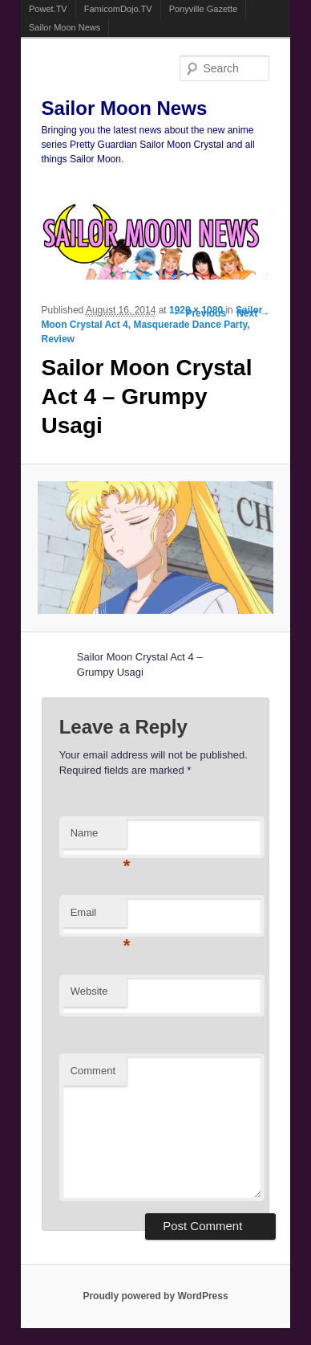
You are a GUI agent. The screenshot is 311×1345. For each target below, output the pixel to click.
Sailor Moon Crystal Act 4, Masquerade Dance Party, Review (152, 325)
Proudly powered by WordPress (155, 1296)
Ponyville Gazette (203, 9)
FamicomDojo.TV (118, 9)
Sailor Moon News (64, 27)
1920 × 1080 (196, 310)
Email (99, 917)
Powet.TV (48, 9)
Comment (93, 1071)
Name (99, 837)
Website (89, 991)
